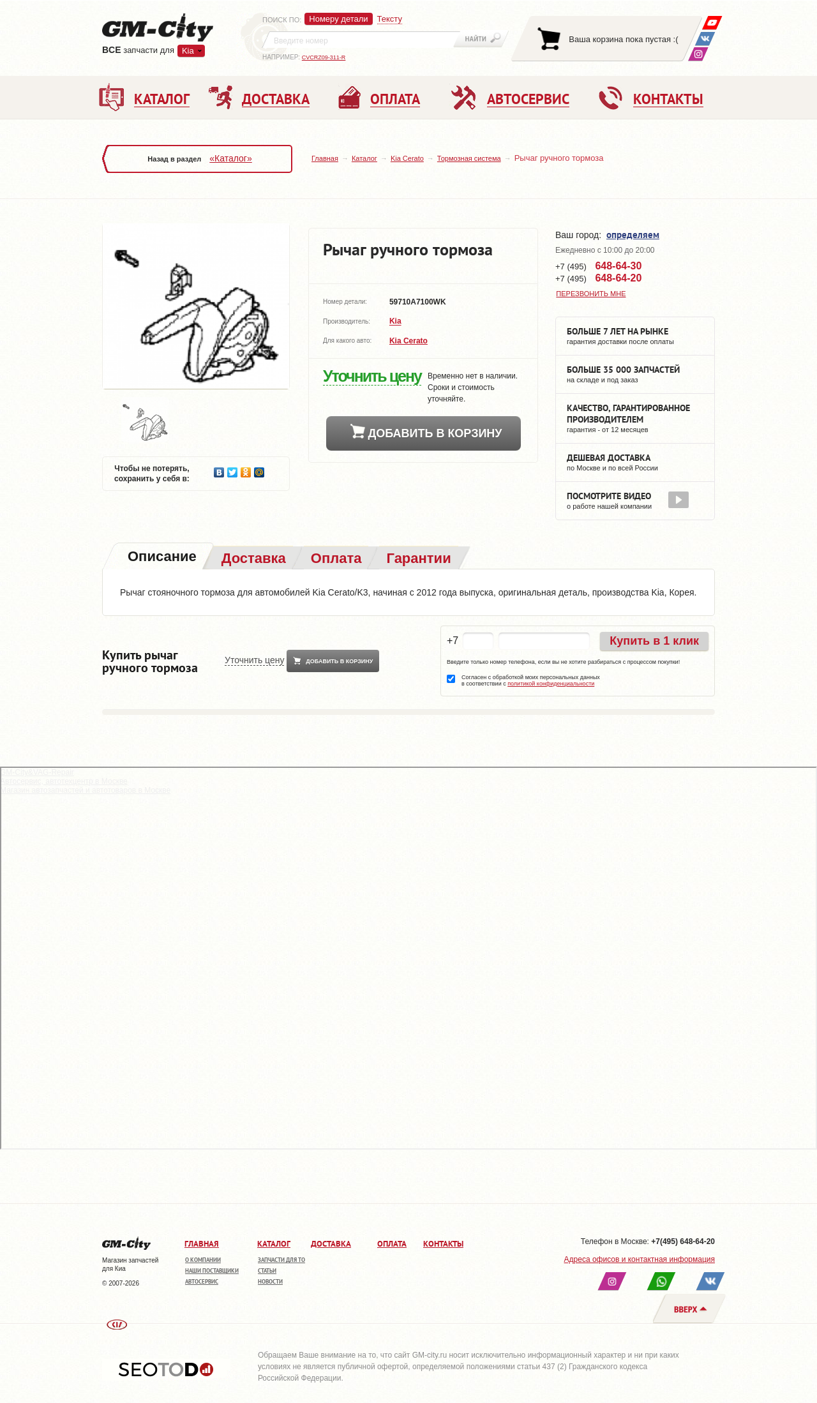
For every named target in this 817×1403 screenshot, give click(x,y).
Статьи (267, 1270)
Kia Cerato (407, 158)
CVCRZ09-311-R (324, 57)
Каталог (364, 158)
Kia (188, 51)
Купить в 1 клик (654, 640)
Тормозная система (469, 158)
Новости (270, 1281)
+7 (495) (598, 266)
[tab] (161, 557)
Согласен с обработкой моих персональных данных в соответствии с (530, 680)
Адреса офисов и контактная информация (639, 1259)
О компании (203, 1259)
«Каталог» (230, 158)
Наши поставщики (212, 1270)
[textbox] (361, 39)
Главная (324, 158)
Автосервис (201, 1281)
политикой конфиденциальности (550, 683)
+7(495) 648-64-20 (683, 1241)
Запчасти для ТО (281, 1259)
